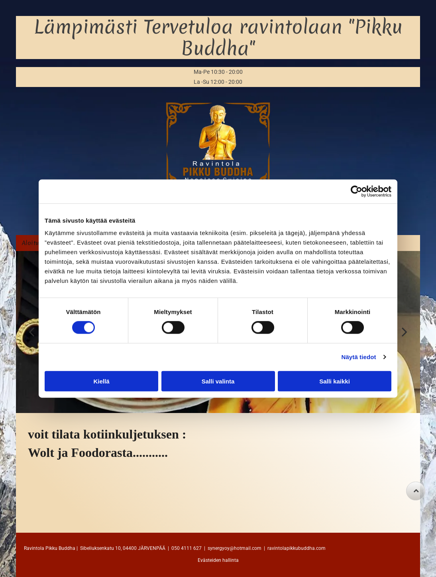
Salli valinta (218, 380)
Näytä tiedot (359, 357)
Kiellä (101, 380)
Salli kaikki (334, 380)
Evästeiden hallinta (218, 560)
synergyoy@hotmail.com (234, 548)
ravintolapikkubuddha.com (296, 548)
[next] (404, 332)
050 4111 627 (186, 548)
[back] (31, 332)
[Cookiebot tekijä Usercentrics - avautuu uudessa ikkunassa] (356, 191)
